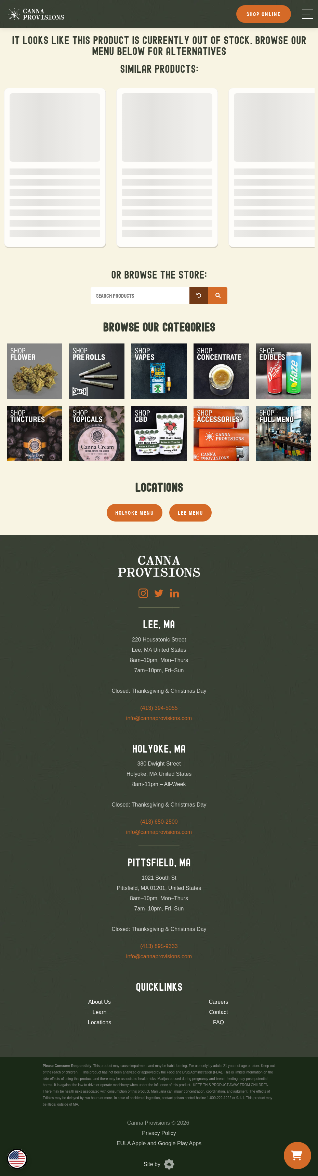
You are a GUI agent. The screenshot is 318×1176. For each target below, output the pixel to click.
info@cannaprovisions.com (159, 718)
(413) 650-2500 (158, 822)
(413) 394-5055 (158, 708)
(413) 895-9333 (158, 946)
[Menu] (307, 14)
